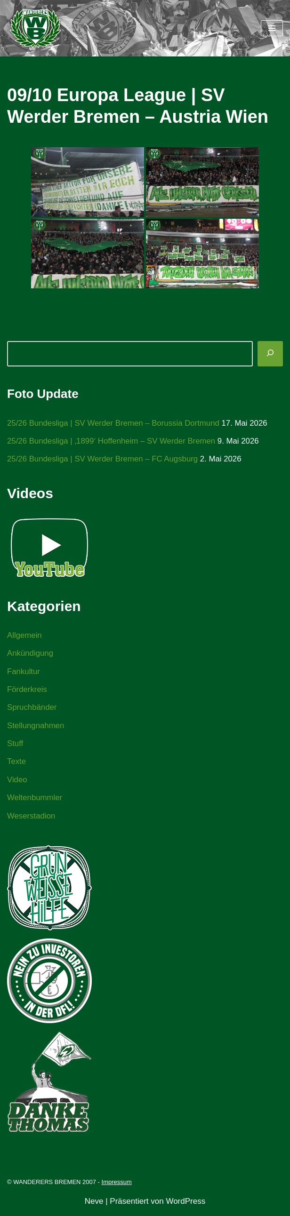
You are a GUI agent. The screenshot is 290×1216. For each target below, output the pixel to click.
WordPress (185, 1204)
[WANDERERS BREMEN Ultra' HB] (35, 28)
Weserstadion (31, 818)
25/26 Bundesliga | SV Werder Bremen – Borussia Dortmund (114, 423)
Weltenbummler (35, 800)
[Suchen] (270, 353)
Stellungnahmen (36, 727)
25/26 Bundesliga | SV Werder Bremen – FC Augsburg (103, 459)
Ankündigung (30, 654)
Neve (94, 1204)
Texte (16, 764)
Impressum (117, 1185)
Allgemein (24, 635)
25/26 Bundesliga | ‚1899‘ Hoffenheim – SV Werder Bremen (112, 441)
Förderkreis (27, 690)
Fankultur (23, 672)
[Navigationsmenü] (272, 28)
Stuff (15, 745)
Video (17, 782)
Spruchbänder (32, 709)
